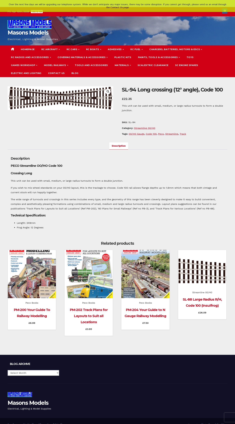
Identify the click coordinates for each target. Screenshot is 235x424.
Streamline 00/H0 (144, 123)
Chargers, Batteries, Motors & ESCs (175, 45)
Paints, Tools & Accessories (158, 53)
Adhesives (115, 45)
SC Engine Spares (186, 61)
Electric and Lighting (26, 69)
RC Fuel (135, 45)
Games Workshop (23, 61)
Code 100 (151, 129)
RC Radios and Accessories (30, 53)
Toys (190, 53)
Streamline (171, 129)
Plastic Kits (122, 53)
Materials (122, 61)
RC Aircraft (49, 45)
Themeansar (66, 420)
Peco (161, 129)
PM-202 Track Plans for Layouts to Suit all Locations (89, 312)
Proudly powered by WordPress (23, 420)
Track (183, 129)
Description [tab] (119, 141)
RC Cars (72, 45)
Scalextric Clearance (153, 61)
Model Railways (55, 61)
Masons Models (28, 28)
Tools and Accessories (91, 61)
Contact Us (56, 69)
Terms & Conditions (218, 420)
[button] (219, 57)
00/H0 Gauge (136, 129)
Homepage (28, 45)
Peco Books (32, 298)
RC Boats (93, 45)
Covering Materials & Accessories (82, 53)
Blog (74, 69)
